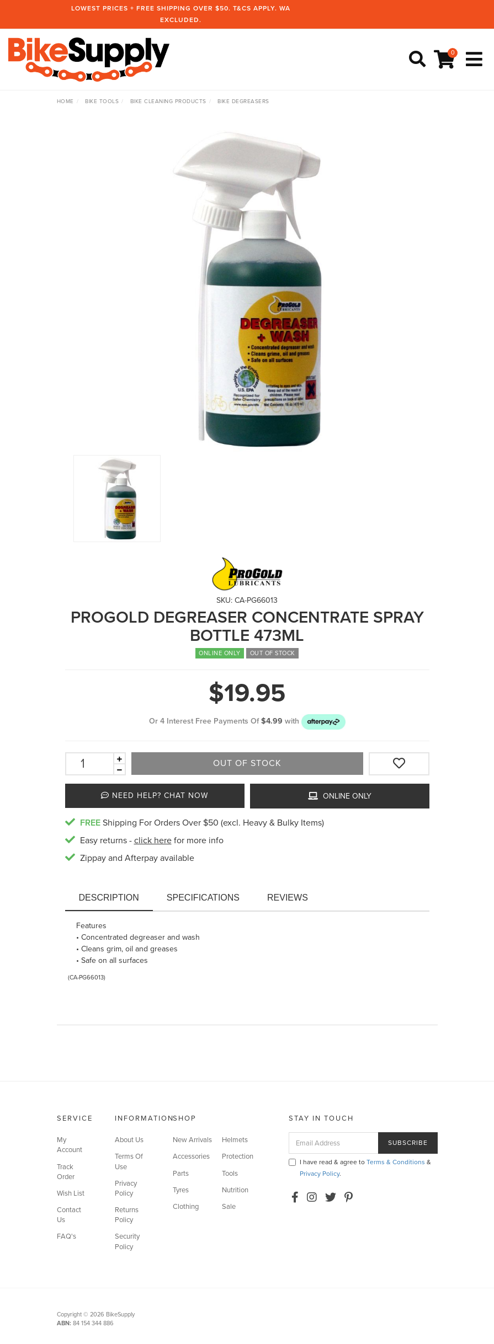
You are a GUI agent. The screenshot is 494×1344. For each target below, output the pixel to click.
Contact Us (69, 1215)
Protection (237, 1156)
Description (109, 897)
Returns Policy (127, 1215)
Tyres (181, 1190)
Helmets (235, 1140)
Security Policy (127, 1241)
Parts (181, 1173)
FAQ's (66, 1236)
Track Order (66, 1172)
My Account (69, 1145)
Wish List (70, 1193)
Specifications (203, 897)
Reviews (287, 897)
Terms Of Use (129, 1161)
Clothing (186, 1206)
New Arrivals (192, 1140)
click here (153, 840)
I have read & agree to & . (360, 1167)
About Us (129, 1140)
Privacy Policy (126, 1188)
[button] (323, 721)
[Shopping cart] (446, 60)
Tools (230, 1173)
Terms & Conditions (395, 1162)
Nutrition (235, 1190)
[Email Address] (334, 1143)
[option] (247, 289)
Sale (229, 1206)
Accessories (191, 1156)
